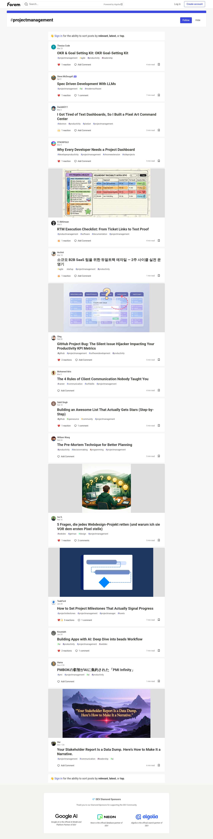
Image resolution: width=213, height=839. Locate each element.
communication (75, 383)
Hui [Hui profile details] (58, 742)
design (82, 533)
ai (81, 88)
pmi (60, 674)
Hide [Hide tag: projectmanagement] (197, 20)
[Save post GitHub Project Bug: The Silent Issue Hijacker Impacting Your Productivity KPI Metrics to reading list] (159, 360)
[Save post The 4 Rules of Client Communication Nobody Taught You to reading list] (159, 390)
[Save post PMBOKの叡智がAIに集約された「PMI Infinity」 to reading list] (159, 681)
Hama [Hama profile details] (60, 662)
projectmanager (108, 613)
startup (69, 269)
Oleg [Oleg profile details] (59, 336)
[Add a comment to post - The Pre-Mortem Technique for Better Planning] (66, 456)
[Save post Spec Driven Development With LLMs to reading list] (159, 95)
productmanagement (68, 234)
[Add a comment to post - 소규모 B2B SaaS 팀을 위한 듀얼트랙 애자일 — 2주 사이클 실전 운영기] (64, 276)
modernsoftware (93, 88)
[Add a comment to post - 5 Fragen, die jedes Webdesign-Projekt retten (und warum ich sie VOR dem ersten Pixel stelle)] (64, 540)
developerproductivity (68, 154)
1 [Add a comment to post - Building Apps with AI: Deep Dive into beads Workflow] (82, 651)
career (61, 383)
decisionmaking (80, 449)
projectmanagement (67, 58)
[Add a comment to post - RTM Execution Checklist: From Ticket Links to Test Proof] (64, 240)
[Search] (26, 4)
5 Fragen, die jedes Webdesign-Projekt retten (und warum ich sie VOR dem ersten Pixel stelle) (108, 526)
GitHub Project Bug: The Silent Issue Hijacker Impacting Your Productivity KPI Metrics (105, 346)
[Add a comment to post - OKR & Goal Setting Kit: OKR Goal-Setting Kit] (64, 64)
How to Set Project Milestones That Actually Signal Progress (105, 608)
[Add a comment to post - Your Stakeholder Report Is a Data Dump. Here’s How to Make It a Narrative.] (66, 765)
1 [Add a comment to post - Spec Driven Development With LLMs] (81, 95)
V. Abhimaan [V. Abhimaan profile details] (63, 222)
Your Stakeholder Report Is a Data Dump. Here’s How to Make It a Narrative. (108, 751)
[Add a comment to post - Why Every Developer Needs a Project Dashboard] (64, 161)
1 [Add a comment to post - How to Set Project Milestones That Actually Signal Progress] (84, 620)
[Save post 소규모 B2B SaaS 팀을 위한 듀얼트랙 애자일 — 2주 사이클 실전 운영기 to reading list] (159, 276)
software (85, 234)
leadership (107, 58)
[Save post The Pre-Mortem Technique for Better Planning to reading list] (159, 456)
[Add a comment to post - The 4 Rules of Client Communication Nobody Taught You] (66, 390)
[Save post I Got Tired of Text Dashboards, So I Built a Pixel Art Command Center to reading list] (159, 130)
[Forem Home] (14, 4)
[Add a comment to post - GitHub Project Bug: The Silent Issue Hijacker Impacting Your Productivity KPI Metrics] (65, 360)
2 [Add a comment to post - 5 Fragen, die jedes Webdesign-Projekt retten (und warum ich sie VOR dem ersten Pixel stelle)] (81, 540)
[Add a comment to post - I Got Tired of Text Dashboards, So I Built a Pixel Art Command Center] (64, 130)
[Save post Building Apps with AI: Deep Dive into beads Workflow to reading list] (159, 651)
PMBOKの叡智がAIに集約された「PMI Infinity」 (96, 670)
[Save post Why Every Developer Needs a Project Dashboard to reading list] (159, 161)
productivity (94, 58)
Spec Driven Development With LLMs (86, 84)
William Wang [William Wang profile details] (63, 437)
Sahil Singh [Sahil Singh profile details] (62, 402)
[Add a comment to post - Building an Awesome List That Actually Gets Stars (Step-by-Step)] (64, 425)
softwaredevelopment (99, 353)
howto (121, 613)
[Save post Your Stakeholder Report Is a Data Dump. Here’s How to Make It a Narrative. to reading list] (159, 765)
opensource (73, 419)
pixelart (87, 123)
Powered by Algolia (113, 4)
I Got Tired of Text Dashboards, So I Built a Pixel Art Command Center (106, 116)
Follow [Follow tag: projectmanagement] (186, 20)
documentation (99, 234)
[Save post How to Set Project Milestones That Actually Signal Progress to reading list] (159, 620)
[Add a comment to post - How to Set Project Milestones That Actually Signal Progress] (66, 620)
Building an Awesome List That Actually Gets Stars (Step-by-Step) (105, 412)
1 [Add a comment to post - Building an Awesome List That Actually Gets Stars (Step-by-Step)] (81, 425)
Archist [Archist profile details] (60, 252)
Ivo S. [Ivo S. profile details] (59, 517)
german (72, 533)
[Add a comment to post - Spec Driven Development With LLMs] (64, 95)
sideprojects (128, 154)
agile (82, 58)
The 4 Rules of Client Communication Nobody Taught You (102, 379)
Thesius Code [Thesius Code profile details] (63, 46)
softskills (89, 383)
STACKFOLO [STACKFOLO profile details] (63, 142)
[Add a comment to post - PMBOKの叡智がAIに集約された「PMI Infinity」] (66, 681)
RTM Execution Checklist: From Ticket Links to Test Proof (103, 229)
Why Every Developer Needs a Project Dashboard (96, 150)
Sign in (58, 35)
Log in (177, 4)
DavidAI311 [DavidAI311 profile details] (62, 107)
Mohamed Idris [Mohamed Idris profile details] (64, 371)
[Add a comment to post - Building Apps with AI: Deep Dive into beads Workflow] (65, 650)
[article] (106, 216)
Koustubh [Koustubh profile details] (61, 632)
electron (62, 123)
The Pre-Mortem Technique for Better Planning (94, 445)
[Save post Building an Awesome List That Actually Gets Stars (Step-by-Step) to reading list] (159, 425)
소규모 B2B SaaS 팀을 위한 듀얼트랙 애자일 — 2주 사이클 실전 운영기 (109, 262)
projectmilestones (66, 613)
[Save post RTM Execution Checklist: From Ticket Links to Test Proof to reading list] (159, 240)
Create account (195, 4)
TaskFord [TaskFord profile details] (61, 601)
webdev (62, 533)
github (61, 353)
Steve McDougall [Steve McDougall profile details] (67, 76)
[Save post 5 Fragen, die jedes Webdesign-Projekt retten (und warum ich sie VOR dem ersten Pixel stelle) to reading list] (159, 540)
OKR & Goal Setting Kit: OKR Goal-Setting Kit (92, 53)
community (87, 419)
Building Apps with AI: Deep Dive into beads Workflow (99, 639)
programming (97, 449)
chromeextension (111, 154)
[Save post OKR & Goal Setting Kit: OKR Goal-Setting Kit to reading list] (159, 64)
